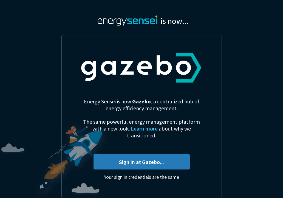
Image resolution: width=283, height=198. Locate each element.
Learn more (144, 128)
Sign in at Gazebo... (141, 162)
